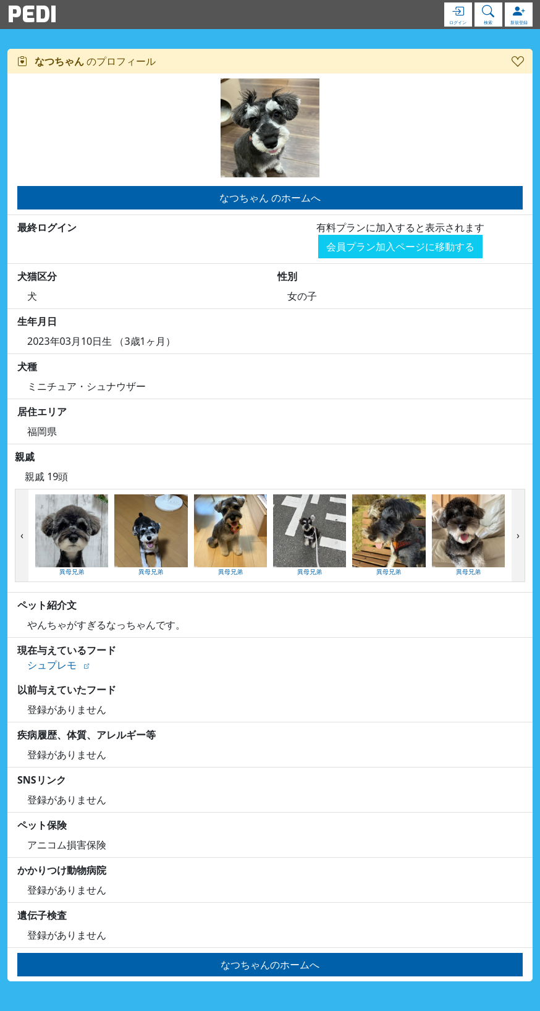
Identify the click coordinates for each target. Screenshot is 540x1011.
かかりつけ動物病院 (61, 870)
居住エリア (42, 411)
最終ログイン (47, 227)
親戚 (25, 456)
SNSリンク (41, 780)
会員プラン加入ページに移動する (400, 246)
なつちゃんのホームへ (270, 964)
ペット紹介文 (47, 605)
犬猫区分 (37, 276)
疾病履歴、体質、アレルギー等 (86, 735)
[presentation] (21, 535)
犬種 (27, 366)
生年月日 (37, 321)
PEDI (32, 14)
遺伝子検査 (42, 915)
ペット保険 (42, 825)
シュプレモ (52, 665)
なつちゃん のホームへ (270, 198)
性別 (287, 276)
